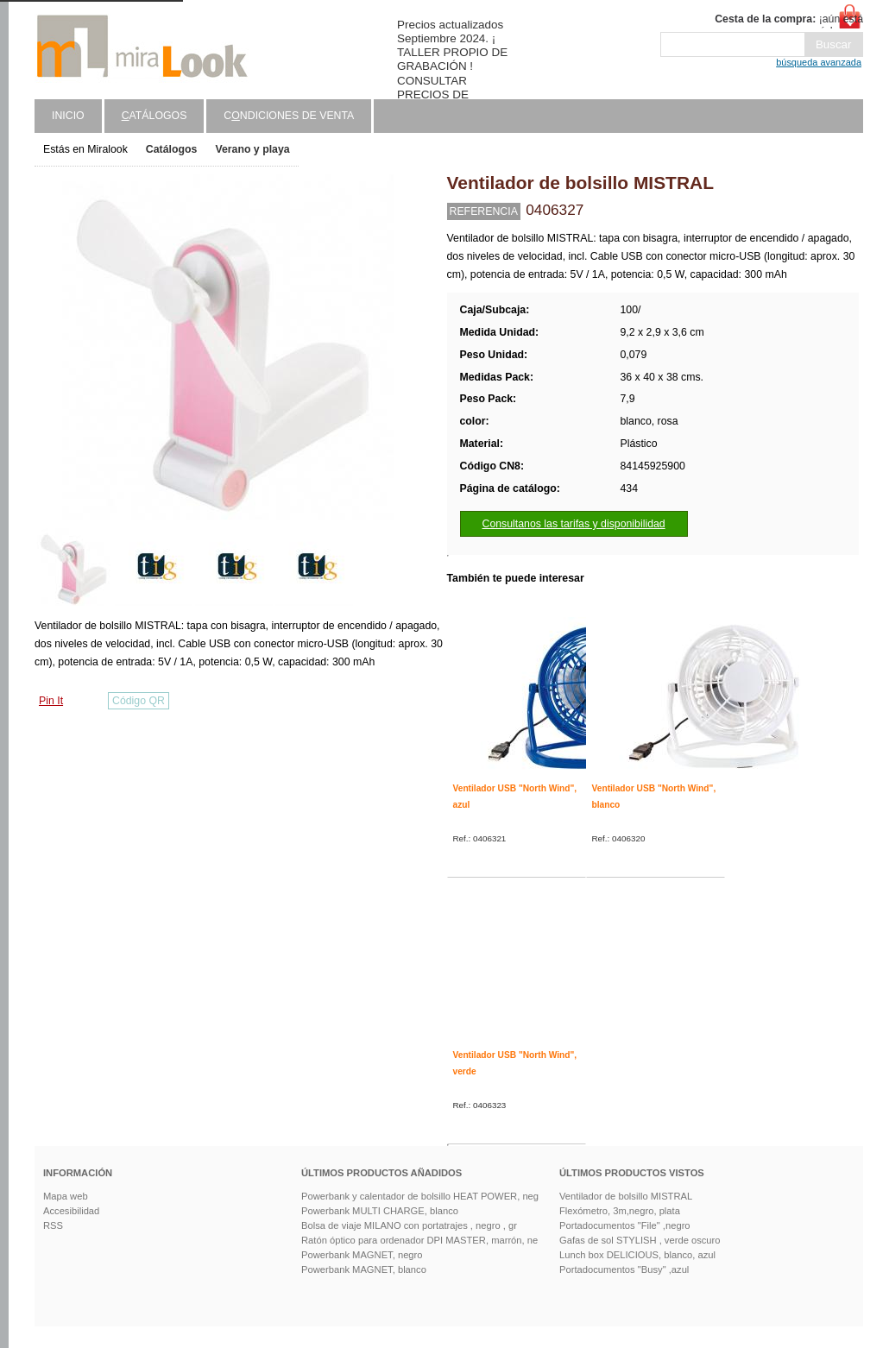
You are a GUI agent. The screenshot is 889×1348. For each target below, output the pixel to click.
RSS (53, 1225)
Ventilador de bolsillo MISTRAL (625, 1196)
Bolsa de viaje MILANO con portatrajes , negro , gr (409, 1225)
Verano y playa (252, 149)
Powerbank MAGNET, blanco (363, 1269)
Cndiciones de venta (289, 116)
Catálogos (172, 149)
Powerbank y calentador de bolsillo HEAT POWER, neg (420, 1196)
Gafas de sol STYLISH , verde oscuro (640, 1240)
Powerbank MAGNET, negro (362, 1255)
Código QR (138, 701)
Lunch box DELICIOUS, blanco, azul (637, 1255)
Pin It (51, 701)
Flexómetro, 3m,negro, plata (619, 1211)
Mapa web (65, 1196)
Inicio (68, 116)
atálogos (154, 116)
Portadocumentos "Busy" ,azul (624, 1269)
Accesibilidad (71, 1211)
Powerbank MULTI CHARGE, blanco (379, 1211)
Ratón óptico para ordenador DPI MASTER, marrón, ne (419, 1240)
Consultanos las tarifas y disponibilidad (573, 524)
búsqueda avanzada (818, 62)
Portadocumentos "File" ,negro (624, 1225)
